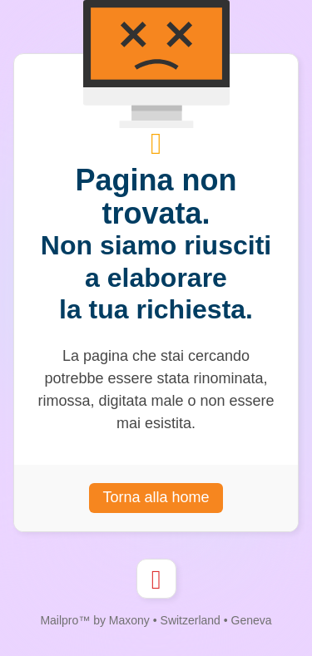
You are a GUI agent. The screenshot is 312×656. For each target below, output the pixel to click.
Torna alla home (155, 497)
